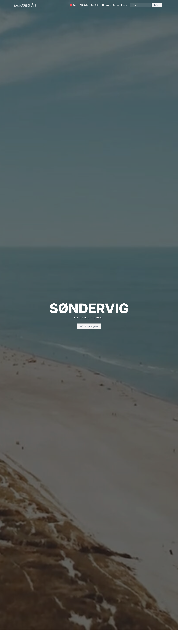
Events (124, 5)
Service (116, 5)
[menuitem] (74, 5)
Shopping (106, 5)
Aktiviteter (84, 5)
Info (157, 5)
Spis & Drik (95, 5)
